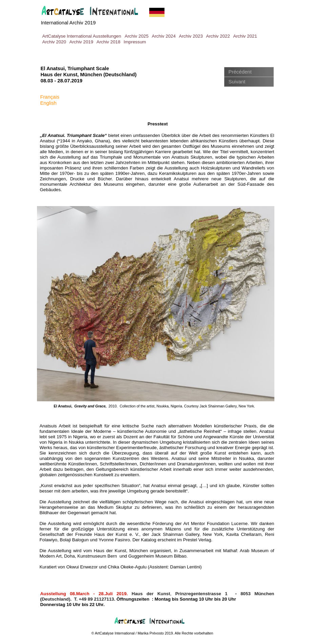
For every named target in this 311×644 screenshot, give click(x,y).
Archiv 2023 (191, 36)
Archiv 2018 (108, 41)
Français (49, 97)
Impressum (135, 41)
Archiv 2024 (164, 36)
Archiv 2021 (245, 36)
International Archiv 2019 (68, 22)
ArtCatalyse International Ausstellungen (81, 36)
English (48, 103)
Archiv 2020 (54, 41)
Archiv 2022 (218, 36)
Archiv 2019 (81, 41)
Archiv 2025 (137, 36)
